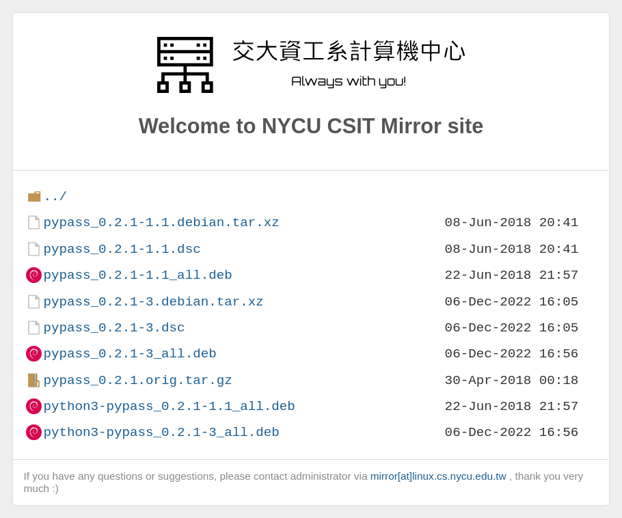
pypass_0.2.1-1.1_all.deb (137, 275)
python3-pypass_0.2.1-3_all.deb (161, 432)
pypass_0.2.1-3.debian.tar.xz (153, 301)
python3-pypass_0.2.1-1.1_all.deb (169, 406)
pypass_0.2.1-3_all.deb (129, 353)
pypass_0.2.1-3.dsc (114, 327)
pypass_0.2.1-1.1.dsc (121, 249)
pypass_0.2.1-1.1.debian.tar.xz (161, 222)
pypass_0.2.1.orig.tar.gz (137, 380)
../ (55, 196)
